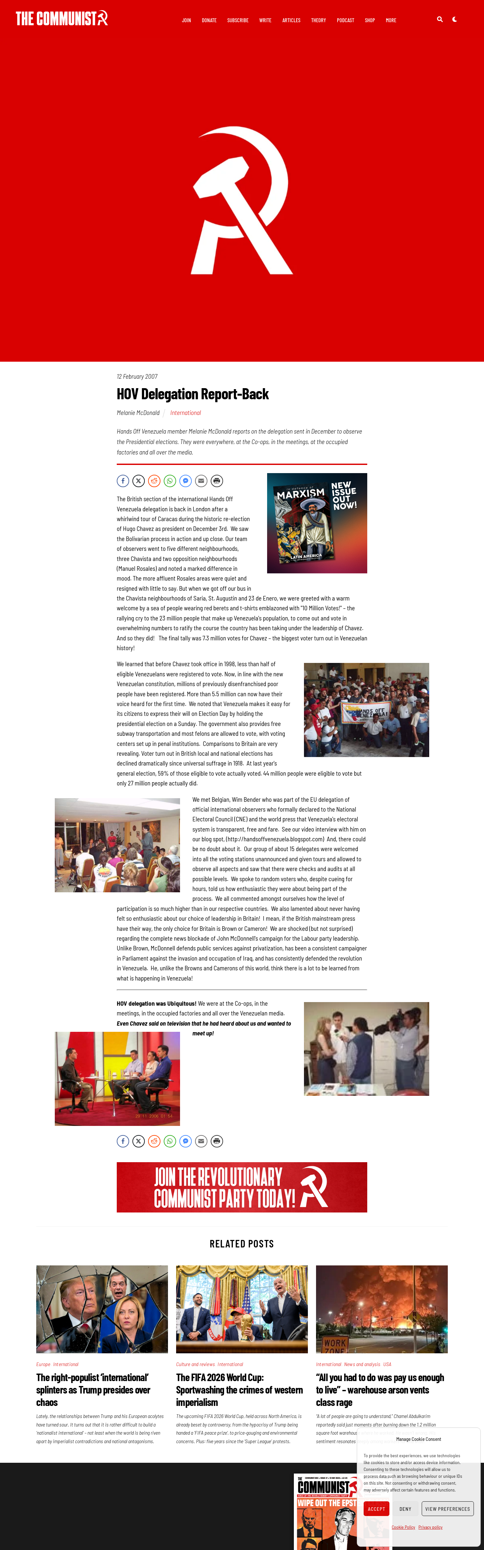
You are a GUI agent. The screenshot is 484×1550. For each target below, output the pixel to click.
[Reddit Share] (154, 484)
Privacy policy (430, 1527)
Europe (43, 1367)
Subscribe (238, 20)
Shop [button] (370, 20)
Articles (291, 20)
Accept (377, 1509)
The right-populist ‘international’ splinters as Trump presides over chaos (93, 1392)
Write (265, 20)
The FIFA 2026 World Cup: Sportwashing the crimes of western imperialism (239, 1392)
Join (186, 20)
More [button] (391, 20)
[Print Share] (217, 484)
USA (387, 1367)
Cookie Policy (403, 1527)
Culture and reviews (195, 1367)
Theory (318, 20)
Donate (209, 20)
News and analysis (362, 1367)
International (185, 416)
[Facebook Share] (123, 484)
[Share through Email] (201, 484)
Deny (406, 1509)
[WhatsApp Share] (170, 484)
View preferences (447, 1509)
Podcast (345, 20)
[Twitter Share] (138, 484)
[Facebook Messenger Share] (185, 484)
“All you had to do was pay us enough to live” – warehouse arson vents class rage (380, 1392)
